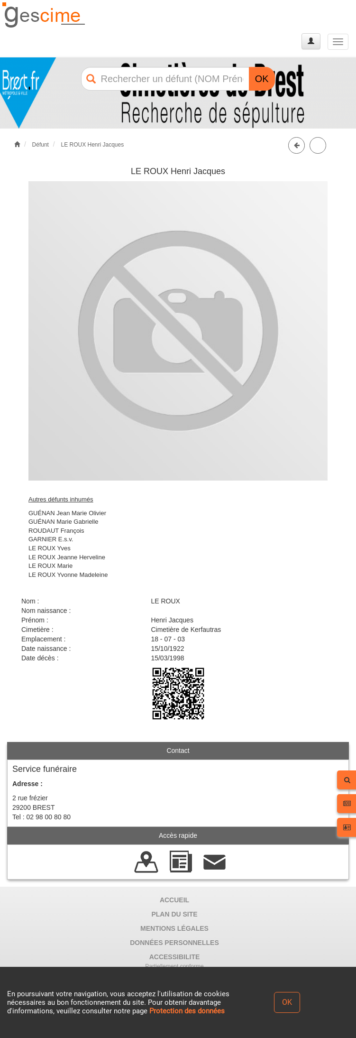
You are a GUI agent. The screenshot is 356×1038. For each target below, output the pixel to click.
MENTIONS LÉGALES (174, 928)
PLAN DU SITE (174, 914)
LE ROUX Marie (50, 565)
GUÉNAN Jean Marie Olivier (67, 513)
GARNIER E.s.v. (50, 539)
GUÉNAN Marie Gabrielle (63, 521)
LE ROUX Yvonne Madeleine (68, 574)
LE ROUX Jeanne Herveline (66, 557)
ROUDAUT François (56, 530)
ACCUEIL (174, 900)
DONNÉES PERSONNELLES (174, 942)
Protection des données (187, 1011)
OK (262, 79)
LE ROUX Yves (49, 548)
